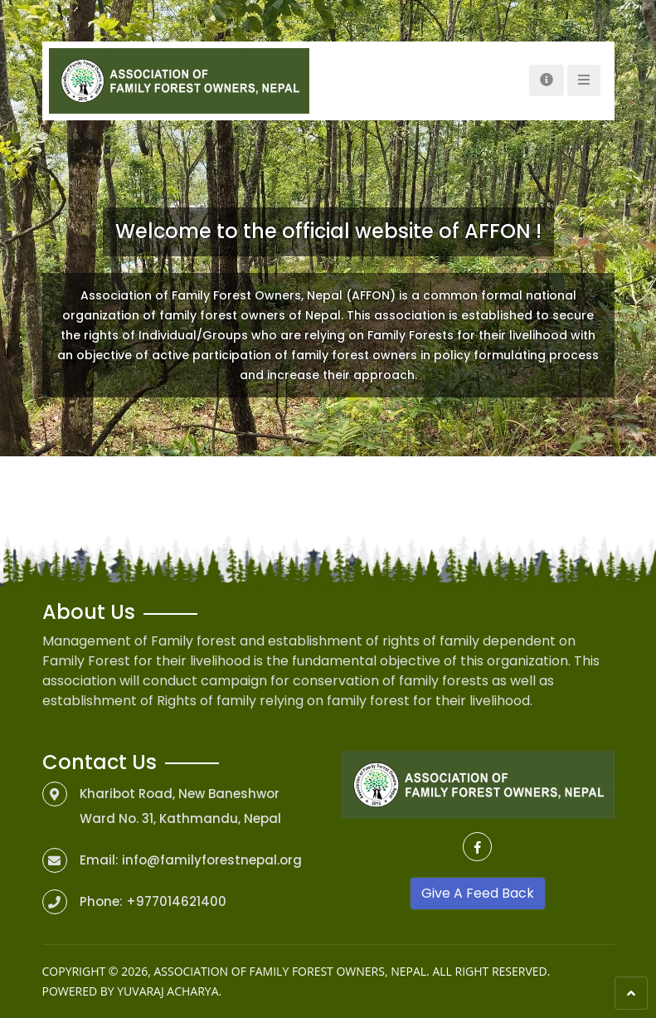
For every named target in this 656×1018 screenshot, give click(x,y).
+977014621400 (176, 901)
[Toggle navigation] (546, 80)
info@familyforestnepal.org (212, 860)
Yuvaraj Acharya (167, 991)
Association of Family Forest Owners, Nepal (289, 971)
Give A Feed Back (477, 893)
